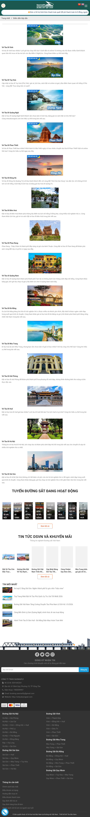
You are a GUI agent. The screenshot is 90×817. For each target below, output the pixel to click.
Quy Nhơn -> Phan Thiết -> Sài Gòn (59, 778)
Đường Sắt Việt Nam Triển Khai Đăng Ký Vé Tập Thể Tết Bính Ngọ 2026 (38, 570)
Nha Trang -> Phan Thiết (55, 744)
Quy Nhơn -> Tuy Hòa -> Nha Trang (59, 775)
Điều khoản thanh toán (11, 797)
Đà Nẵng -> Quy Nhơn (54, 759)
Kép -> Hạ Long (8, 743)
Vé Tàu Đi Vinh (7, 47)
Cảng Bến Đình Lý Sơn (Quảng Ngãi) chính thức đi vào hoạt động (39, 612)
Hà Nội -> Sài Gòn (9, 746)
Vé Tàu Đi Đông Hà (9, 178)
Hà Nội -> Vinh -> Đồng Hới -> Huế (15, 725)
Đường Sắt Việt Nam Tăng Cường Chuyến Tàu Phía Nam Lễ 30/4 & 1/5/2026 (43, 604)
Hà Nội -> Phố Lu (9, 729)
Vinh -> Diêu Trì (52, 729)
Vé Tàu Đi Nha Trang (10, 344)
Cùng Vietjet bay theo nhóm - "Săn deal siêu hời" (66, 570)
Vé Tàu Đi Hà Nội (8, 441)
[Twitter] (42, 654)
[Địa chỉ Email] (40, 669)
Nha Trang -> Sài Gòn (54, 748)
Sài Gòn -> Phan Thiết (10, 765)
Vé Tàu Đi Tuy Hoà (9, 80)
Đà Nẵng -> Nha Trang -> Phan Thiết (60, 763)
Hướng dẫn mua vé (9, 794)
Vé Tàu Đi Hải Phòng (10, 376)
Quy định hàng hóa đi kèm (12, 804)
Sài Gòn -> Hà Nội (9, 769)
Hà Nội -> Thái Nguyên (11, 736)
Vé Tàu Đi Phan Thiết (10, 145)
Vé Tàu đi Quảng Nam (10, 276)
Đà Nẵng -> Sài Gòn (53, 766)
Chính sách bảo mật (10, 787)
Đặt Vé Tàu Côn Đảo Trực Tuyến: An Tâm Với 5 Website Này (8, 570)
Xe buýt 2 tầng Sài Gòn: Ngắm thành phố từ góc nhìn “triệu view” (39, 588)
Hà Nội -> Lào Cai (9, 722)
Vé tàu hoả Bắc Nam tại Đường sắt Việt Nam (43, 814)
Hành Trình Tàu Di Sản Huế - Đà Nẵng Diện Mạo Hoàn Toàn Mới (39, 620)
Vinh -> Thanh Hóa (53, 718)
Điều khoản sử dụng (10, 790)
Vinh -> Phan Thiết (53, 732)
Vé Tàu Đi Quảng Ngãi (10, 113)
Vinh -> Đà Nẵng (52, 725)
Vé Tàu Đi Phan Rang (10, 243)
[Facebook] (37, 654)
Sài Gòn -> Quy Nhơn (10, 758)
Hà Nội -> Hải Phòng (10, 718)
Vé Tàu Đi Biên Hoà (9, 210)
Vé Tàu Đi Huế (7, 409)
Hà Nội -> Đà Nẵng (9, 732)
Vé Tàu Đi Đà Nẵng (9, 308)
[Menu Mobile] (86, 5)
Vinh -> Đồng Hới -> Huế (55, 722)
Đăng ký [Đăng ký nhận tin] (84, 670)
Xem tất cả (45, 526)
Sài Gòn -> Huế (8, 755)
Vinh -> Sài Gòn (52, 736)
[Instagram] (52, 654)
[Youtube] (47, 654)
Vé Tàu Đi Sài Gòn (9, 474)
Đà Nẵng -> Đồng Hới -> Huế (57, 756)
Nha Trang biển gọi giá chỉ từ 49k (81, 570)
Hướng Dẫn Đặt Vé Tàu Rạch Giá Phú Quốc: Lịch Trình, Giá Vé (23, 570)
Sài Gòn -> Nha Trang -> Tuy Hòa (15, 762)
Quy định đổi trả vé (9, 801)
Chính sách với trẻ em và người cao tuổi (18, 808)
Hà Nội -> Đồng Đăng (10, 739)
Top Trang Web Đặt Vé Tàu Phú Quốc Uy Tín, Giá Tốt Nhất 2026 (38, 596)
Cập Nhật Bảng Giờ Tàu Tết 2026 (52, 570)
